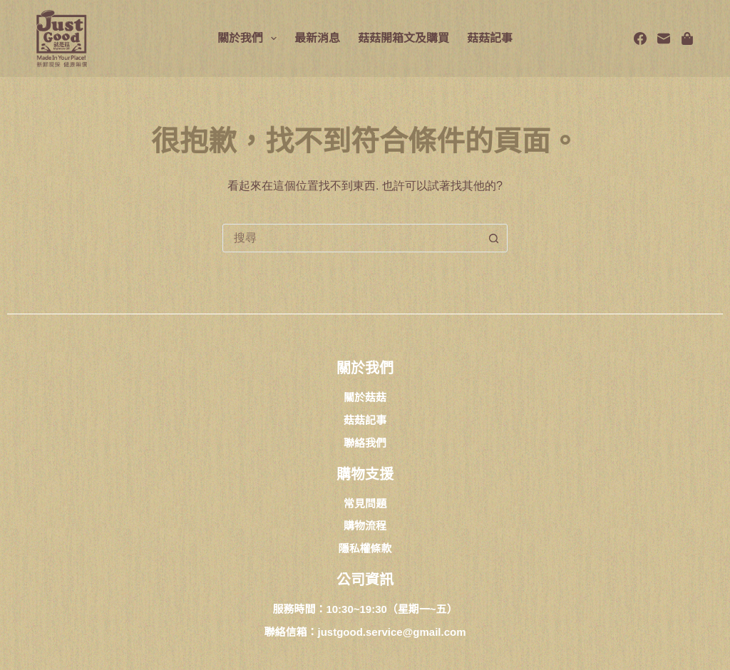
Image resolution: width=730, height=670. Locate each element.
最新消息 (317, 38)
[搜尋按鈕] (493, 238)
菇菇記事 (490, 38)
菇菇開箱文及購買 (403, 38)
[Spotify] (687, 38)
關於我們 (249, 38)
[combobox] (351, 238)
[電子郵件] (663, 38)
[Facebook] (640, 38)
